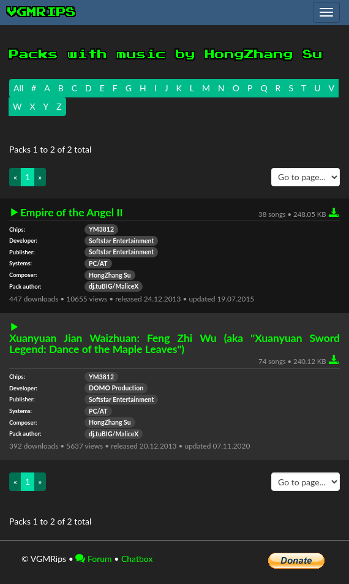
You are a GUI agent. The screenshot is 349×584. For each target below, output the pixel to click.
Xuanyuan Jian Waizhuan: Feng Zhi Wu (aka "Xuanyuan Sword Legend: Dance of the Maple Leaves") (174, 343)
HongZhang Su (110, 275)
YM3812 (101, 229)
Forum (93, 558)
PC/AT (98, 263)
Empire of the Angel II (71, 212)
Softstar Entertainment (121, 241)
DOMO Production (116, 388)
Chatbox (137, 558)
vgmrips (41, 12)
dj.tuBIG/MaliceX (113, 286)
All (18, 88)
